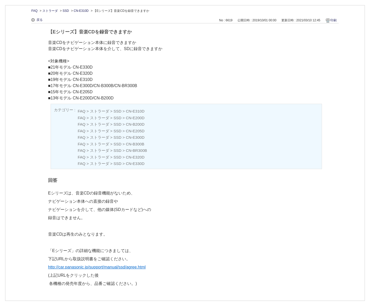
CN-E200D (135, 118)
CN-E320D (135, 157)
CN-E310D (81, 11)
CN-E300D (135, 137)
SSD (65, 11)
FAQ (34, 11)
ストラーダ (50, 11)
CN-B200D (135, 124)
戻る (39, 20)
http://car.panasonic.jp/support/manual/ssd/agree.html (97, 267)
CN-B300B (135, 144)
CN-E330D (135, 163)
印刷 (333, 20)
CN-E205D (135, 131)
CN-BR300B (136, 150)
